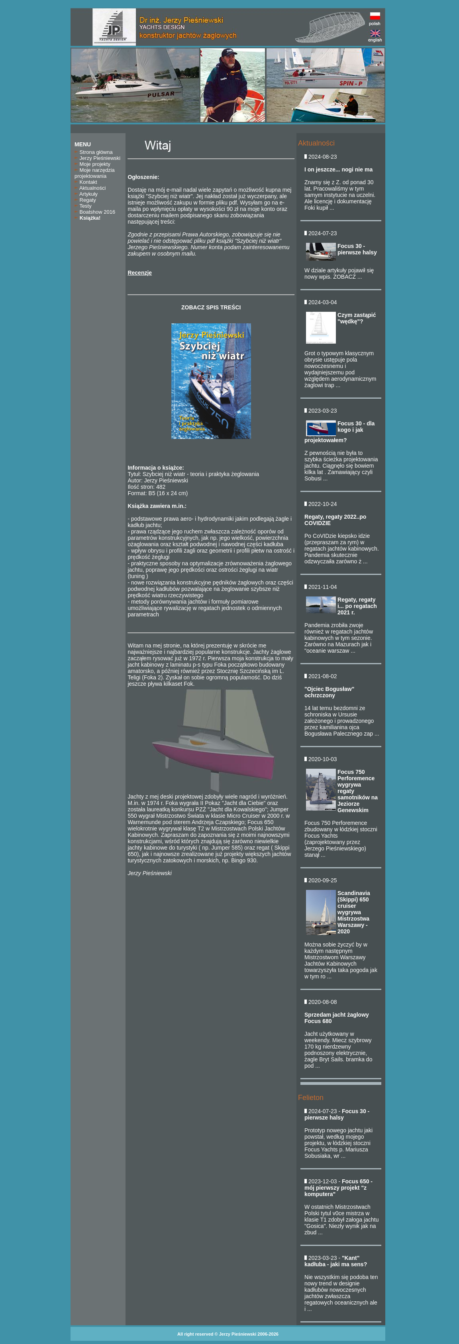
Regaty (85, 200)
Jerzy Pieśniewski (97, 158)
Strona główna (94, 152)
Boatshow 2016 (95, 212)
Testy (83, 206)
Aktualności (90, 188)
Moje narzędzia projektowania (95, 173)
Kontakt (86, 182)
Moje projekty (92, 164)
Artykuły (86, 194)
